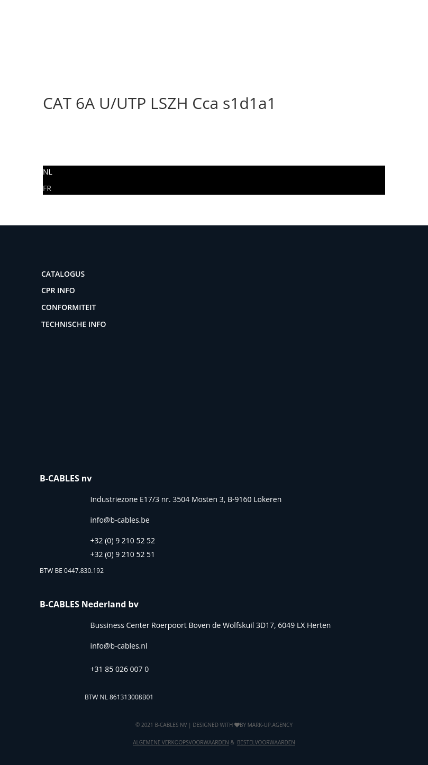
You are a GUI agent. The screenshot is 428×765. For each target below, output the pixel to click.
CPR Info (58, 290)
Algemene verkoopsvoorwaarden (181, 742)
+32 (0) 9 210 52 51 (123, 554)
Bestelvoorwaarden (266, 742)
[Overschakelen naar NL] (47, 172)
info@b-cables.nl (119, 646)
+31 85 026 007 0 (119, 669)
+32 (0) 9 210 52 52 (123, 540)
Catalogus (63, 274)
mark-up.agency (270, 724)
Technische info (73, 324)
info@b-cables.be (120, 520)
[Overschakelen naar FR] (47, 188)
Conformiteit (68, 307)
